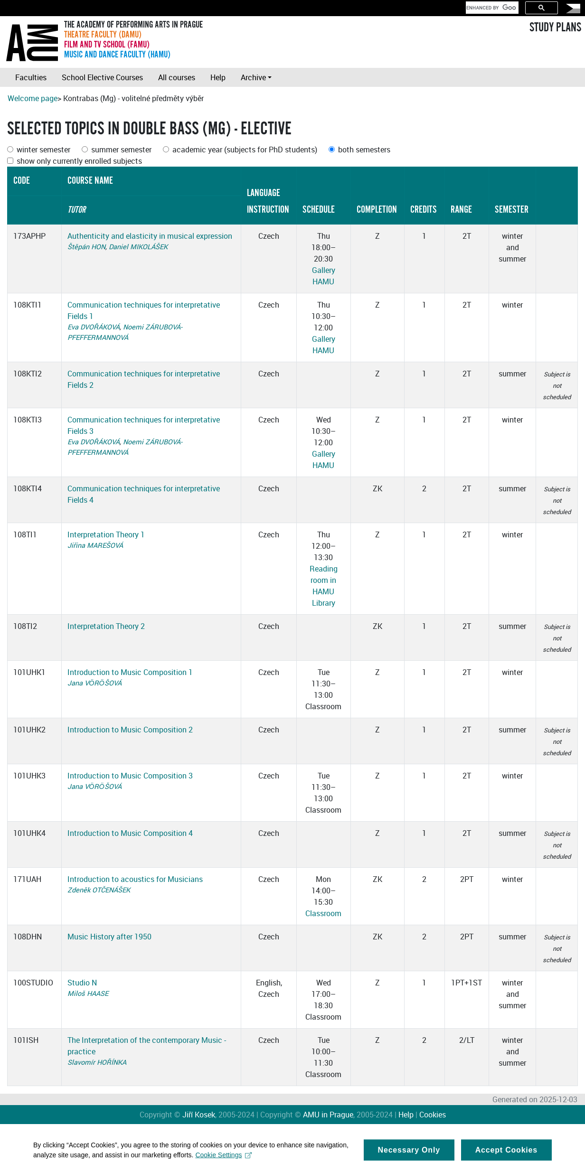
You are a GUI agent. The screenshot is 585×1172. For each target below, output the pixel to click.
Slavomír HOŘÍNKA (96, 1062)
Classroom (323, 913)
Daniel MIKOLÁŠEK (138, 246)
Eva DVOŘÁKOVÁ (93, 326)
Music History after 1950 (109, 936)
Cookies (432, 1114)
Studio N (82, 982)
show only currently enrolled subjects (79, 161)
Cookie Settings (223, 1160)
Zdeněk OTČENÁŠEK (98, 889)
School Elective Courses (102, 77)
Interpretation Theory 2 (106, 626)
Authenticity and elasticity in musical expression (149, 236)
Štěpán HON (86, 246)
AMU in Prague (328, 1114)
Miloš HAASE (87, 993)
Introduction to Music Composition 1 (130, 672)
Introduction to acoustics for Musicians (135, 879)
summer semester (121, 149)
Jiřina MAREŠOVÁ (95, 545)
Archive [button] (253, 77)
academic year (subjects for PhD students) (244, 149)
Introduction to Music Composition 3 (130, 775)
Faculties (31, 77)
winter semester (43, 149)
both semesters (364, 149)
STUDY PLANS (555, 27)
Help (218, 77)
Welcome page (32, 98)
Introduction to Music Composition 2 (130, 729)
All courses (176, 77)
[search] (491, 7)
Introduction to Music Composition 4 (130, 833)
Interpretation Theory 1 (106, 534)
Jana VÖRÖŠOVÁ (94, 682)
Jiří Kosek (198, 1114)
